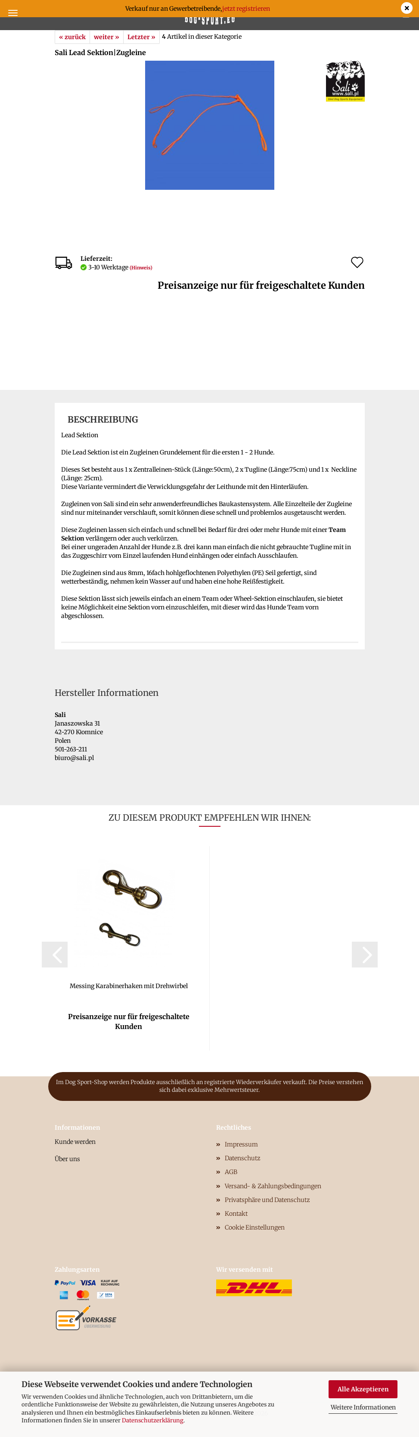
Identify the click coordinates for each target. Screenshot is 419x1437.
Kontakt (236, 1214)
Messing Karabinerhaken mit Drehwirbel (129, 986)
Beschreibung (103, 419)
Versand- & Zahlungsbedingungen (273, 1186)
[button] (55, 954)
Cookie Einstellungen (255, 1227)
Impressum (241, 1144)
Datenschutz (243, 1158)
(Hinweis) (141, 268)
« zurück (72, 37)
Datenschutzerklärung (152, 1420)
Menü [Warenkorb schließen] (13, 12)
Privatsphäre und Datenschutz (267, 1200)
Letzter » (141, 37)
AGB (231, 1172)
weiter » (106, 37)
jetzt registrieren (246, 8)
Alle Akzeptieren (363, 1389)
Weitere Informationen (363, 1407)
